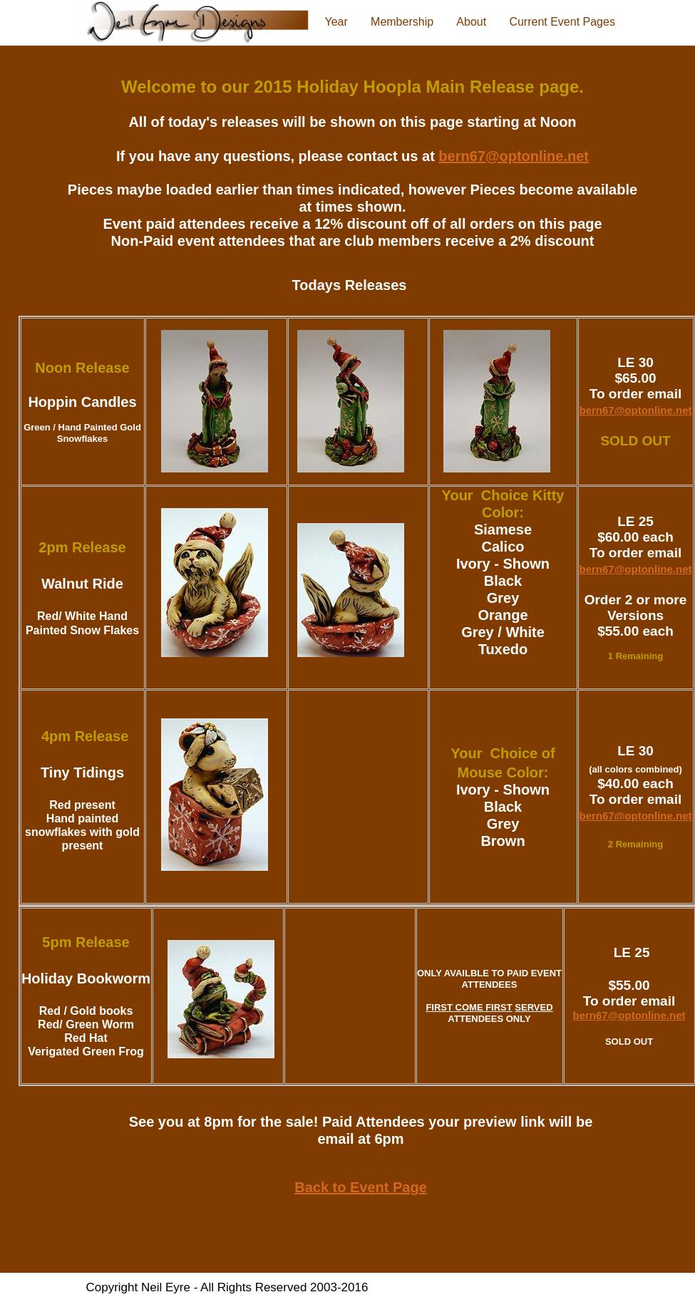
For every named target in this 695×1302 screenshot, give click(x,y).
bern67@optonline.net (636, 410)
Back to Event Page (360, 1187)
